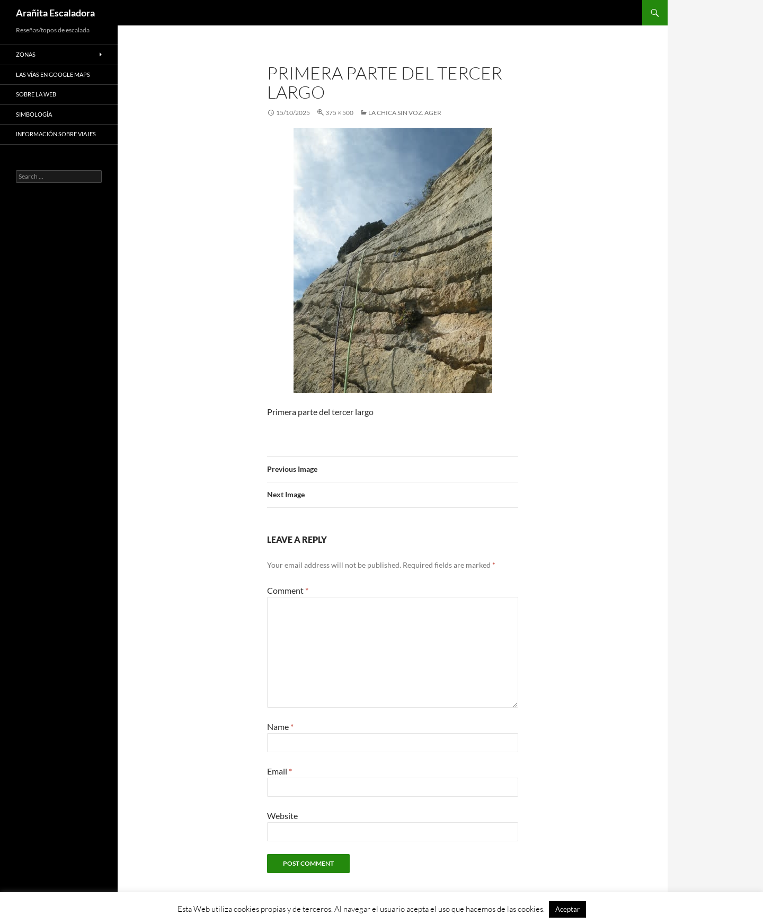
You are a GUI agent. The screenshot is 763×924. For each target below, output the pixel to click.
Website (282, 816)
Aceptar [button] (567, 909)
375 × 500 (339, 113)
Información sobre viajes (56, 133)
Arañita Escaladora (55, 13)
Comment (287, 590)
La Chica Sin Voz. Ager (404, 113)
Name (280, 726)
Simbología (34, 114)
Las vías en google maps (53, 74)
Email (279, 771)
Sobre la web (36, 94)
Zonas (26, 54)
